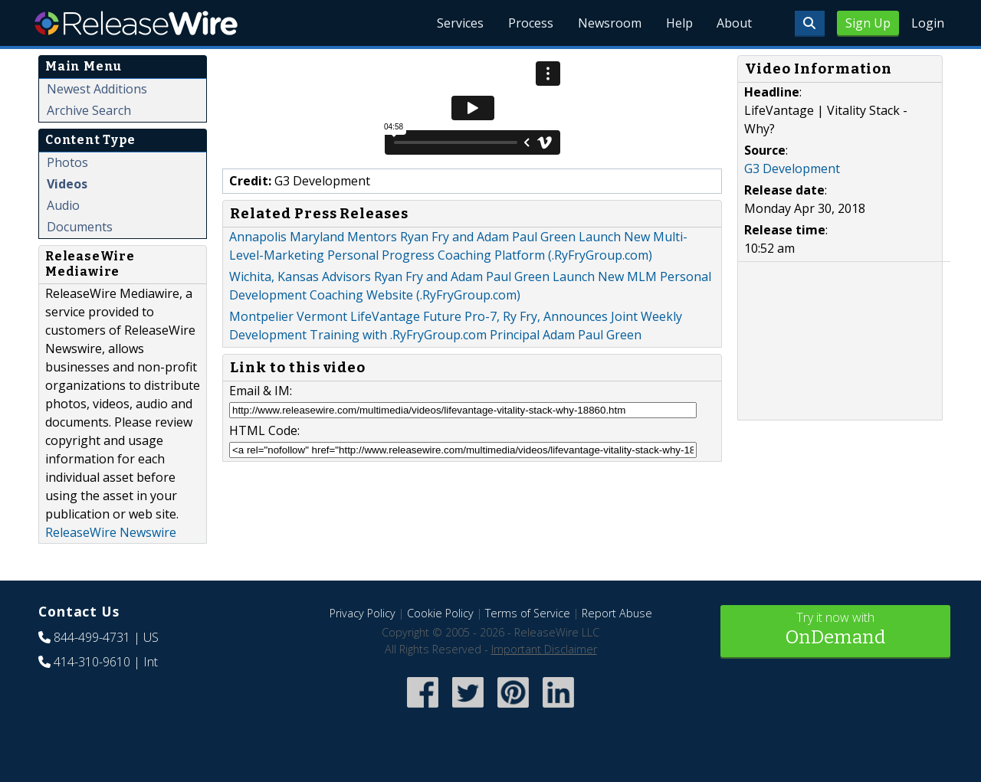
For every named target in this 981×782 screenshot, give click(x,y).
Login (927, 23)
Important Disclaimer (544, 649)
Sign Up (868, 23)
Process (530, 23)
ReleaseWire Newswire (110, 532)
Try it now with (835, 630)
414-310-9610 (92, 661)
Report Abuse (617, 613)
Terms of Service (527, 613)
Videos (67, 183)
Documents (80, 226)
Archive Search (89, 110)
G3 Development (792, 168)
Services (459, 23)
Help (678, 23)
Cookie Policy (440, 613)
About (734, 23)
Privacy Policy (362, 613)
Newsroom (609, 23)
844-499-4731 (92, 637)
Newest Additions (97, 88)
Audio (63, 205)
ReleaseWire (136, 23)
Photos (67, 162)
